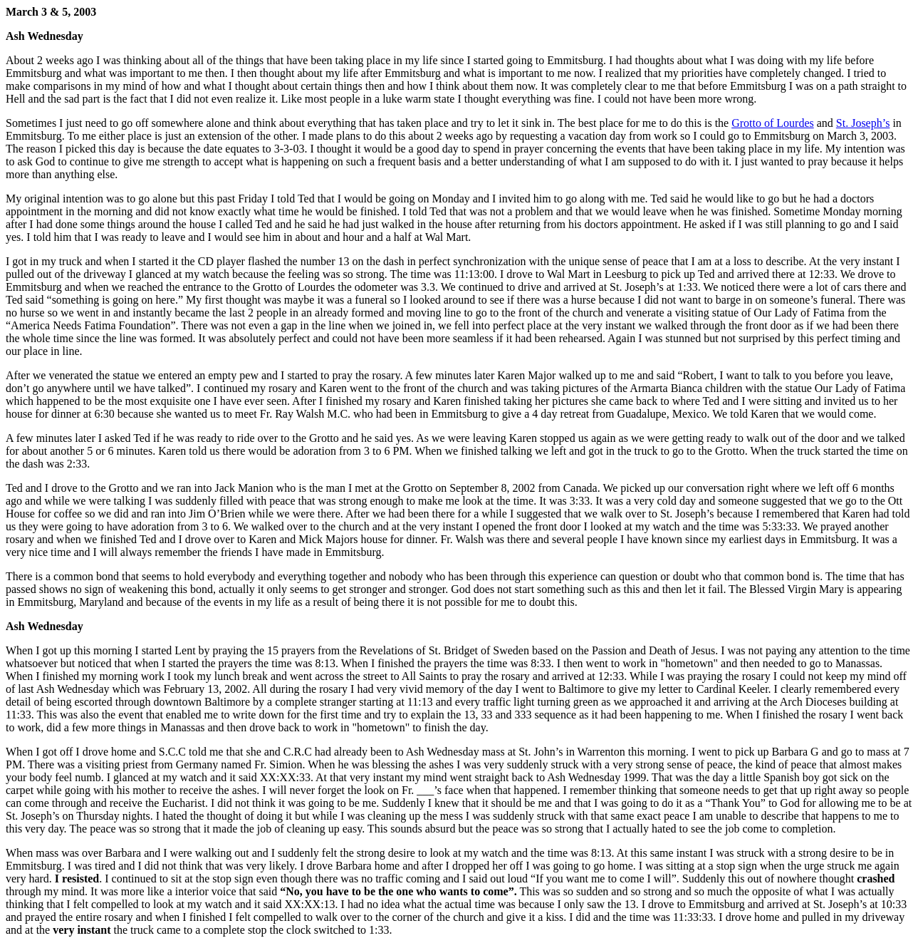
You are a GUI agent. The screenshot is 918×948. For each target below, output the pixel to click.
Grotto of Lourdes (772, 123)
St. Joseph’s (863, 123)
